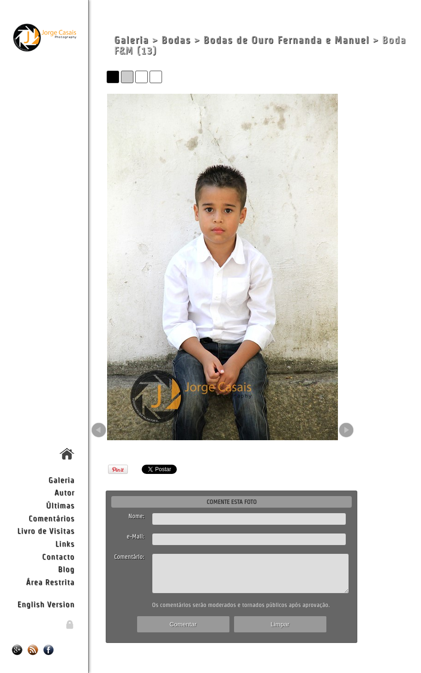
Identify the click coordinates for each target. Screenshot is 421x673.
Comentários (52, 518)
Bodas (176, 40)
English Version (46, 604)
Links (65, 543)
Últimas (60, 505)
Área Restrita (50, 581)
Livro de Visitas (45, 530)
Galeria (61, 479)
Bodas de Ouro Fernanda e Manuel (287, 40)
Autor (64, 492)
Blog (66, 568)
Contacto (58, 556)
